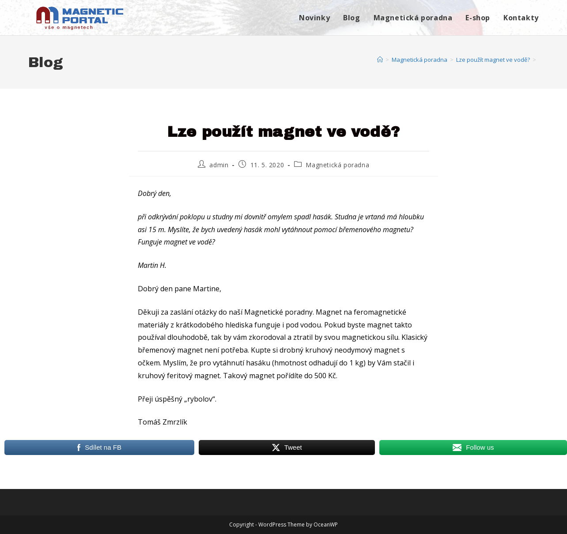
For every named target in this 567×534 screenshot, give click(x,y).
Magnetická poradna (337, 165)
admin (218, 165)
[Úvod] (380, 60)
